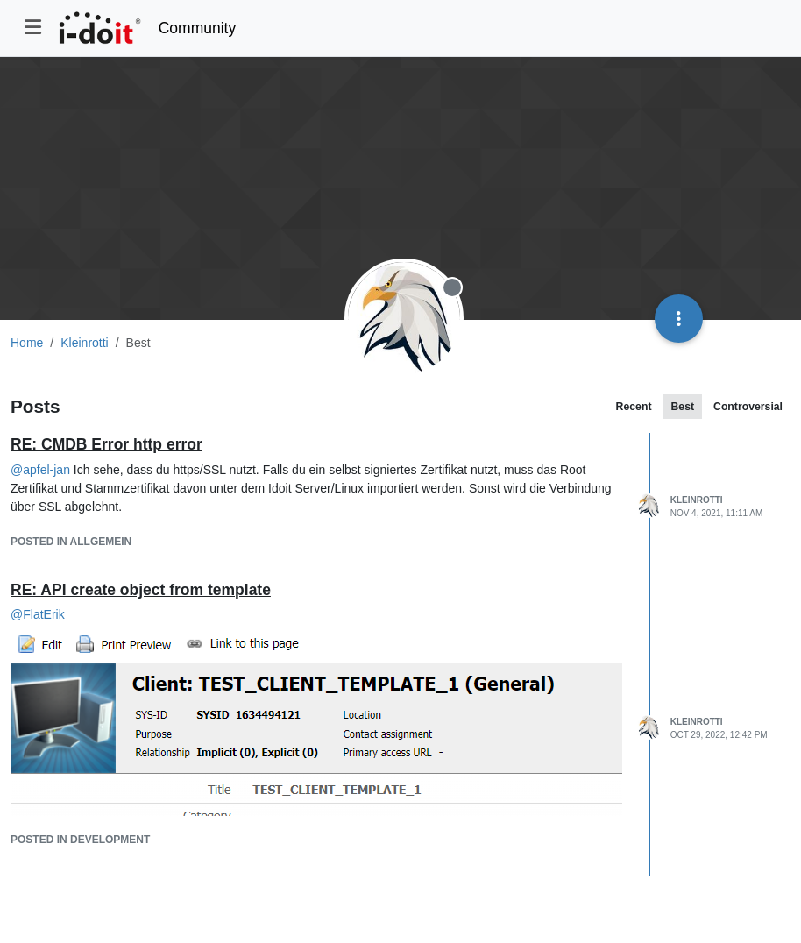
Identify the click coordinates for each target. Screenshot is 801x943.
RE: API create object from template (141, 590)
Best (682, 407)
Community (198, 28)
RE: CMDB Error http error (106, 444)
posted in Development (80, 839)
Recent (634, 407)
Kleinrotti (696, 500)
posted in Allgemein (71, 541)
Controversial (748, 407)
